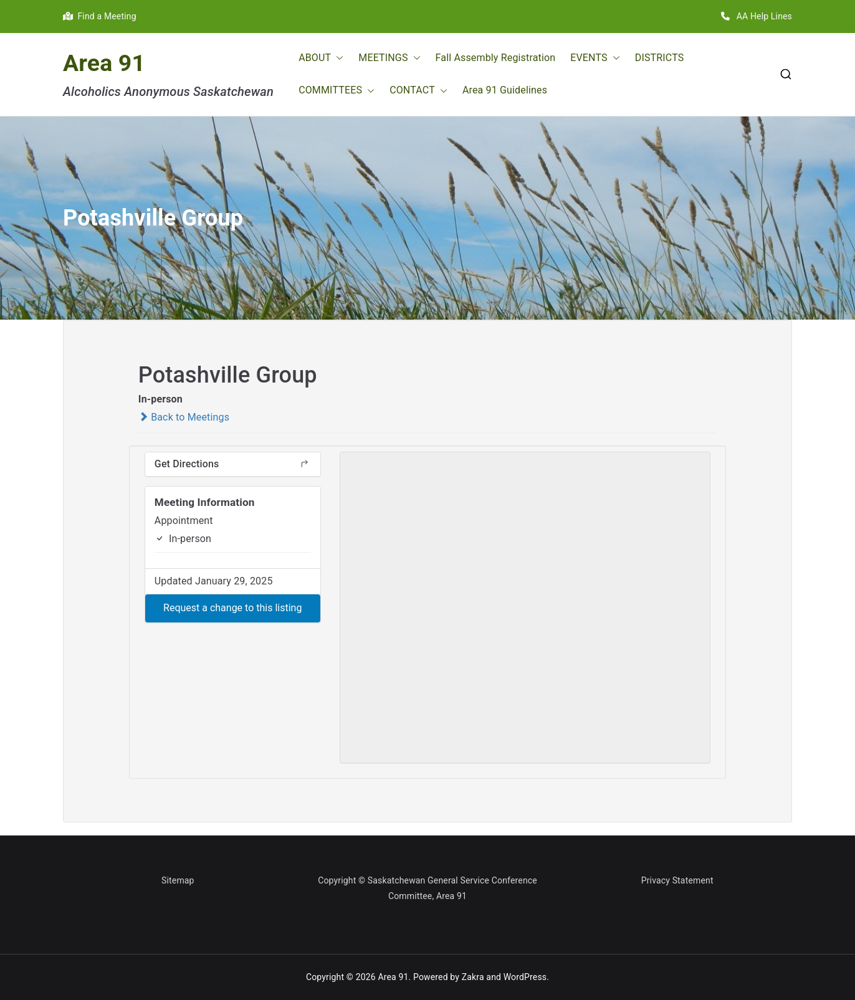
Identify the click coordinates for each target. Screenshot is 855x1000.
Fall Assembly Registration (496, 58)
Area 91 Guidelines (504, 90)
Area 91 (104, 63)
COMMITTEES (337, 91)
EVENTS (594, 58)
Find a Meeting (99, 16)
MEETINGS (389, 58)
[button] (337, 58)
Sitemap (177, 880)
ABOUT (321, 58)
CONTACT (418, 91)
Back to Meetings (183, 417)
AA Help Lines (756, 16)
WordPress (525, 977)
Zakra (473, 977)
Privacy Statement (677, 880)
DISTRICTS (659, 58)
